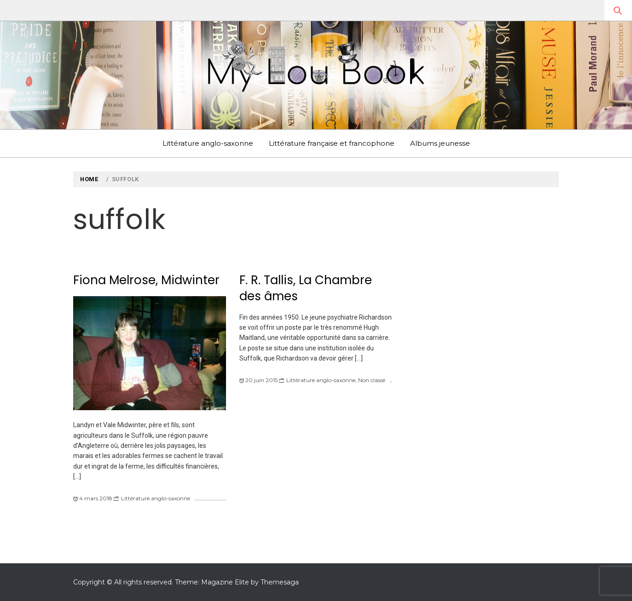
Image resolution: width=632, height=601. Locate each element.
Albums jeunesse (440, 143)
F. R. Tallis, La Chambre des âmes (305, 288)
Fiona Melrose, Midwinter (146, 280)
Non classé (371, 380)
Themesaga (280, 582)
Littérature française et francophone (331, 143)
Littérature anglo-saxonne (207, 143)
